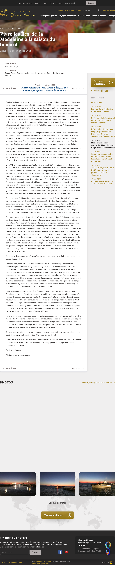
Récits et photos (99, 15)
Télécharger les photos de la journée (97, 382)
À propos (60, 10)
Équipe (78, 10)
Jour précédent (12, 88)
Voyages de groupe (48, 15)
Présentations (84, 15)
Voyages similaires (99, 82)
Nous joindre (69, 10)
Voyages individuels (67, 15)
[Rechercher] (91, 10)
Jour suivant (76, 88)
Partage (111, 15)
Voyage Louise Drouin (42, 562)
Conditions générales (40, 564)
